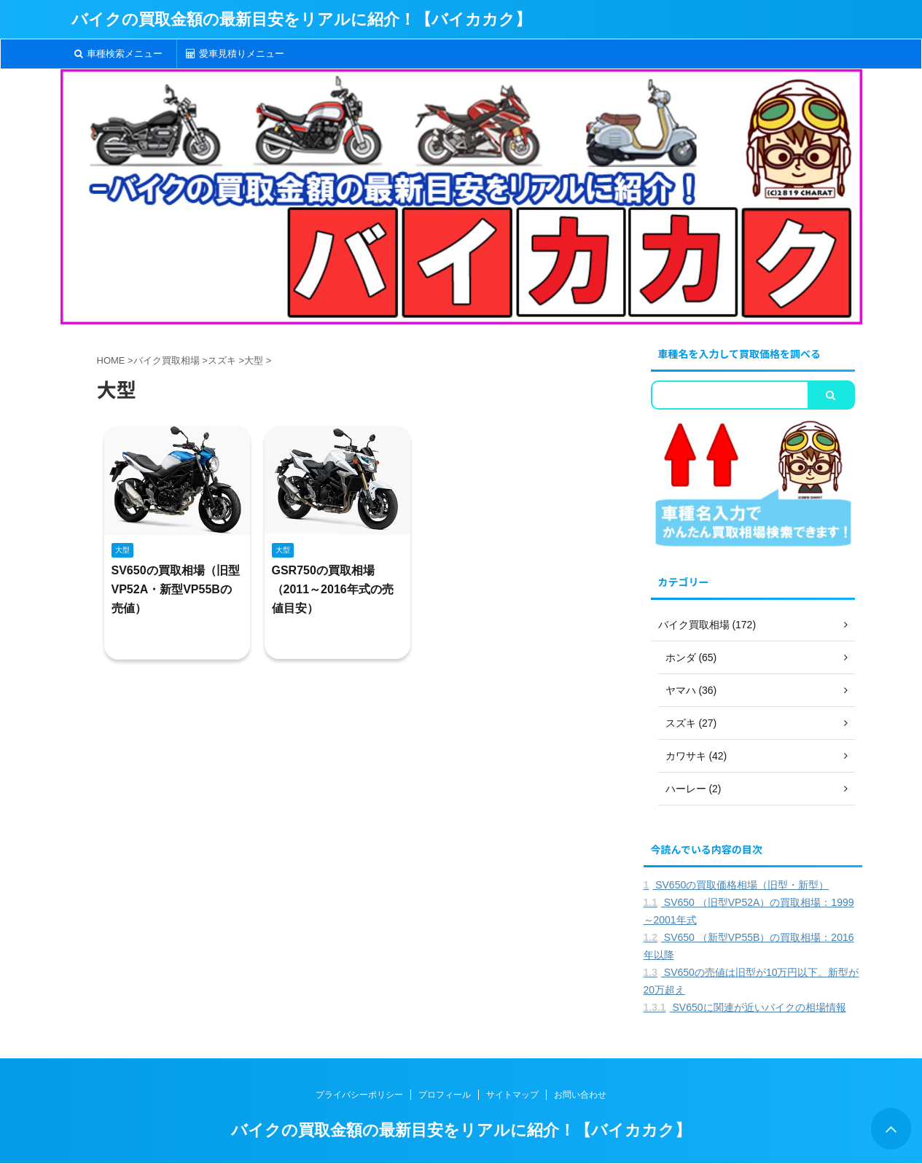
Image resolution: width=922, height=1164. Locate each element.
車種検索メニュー (118, 53)
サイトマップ (512, 1095)
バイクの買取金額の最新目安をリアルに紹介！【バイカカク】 (301, 19)
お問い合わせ (580, 1095)
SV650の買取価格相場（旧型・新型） (736, 885)
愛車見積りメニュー (235, 53)
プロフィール (444, 1095)
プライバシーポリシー (359, 1095)
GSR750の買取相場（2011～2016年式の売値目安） (333, 589)
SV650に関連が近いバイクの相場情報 (745, 1007)
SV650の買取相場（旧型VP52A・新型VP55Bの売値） (176, 589)
